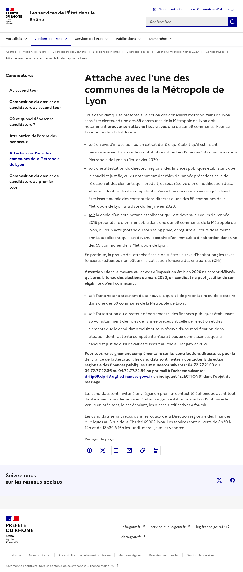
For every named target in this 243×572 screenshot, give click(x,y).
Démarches (158, 38)
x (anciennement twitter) (219, 480)
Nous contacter (171, 9)
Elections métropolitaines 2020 (177, 52)
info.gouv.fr (131, 526)
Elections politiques (106, 52)
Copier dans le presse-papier (142, 450)
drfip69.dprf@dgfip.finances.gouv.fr (118, 376)
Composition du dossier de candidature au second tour (35, 104)
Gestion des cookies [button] (200, 555)
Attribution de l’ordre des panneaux (33, 138)
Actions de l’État (48, 38)
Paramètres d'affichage (215, 9)
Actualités (14, 38)
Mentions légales (129, 555)
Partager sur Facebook (89, 450)
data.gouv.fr (131, 536)
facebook (232, 480)
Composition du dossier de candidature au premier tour (34, 181)
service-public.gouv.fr (168, 526)
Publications (126, 38)
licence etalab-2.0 (102, 566)
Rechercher (232, 22)
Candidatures (215, 52)
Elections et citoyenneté (70, 52)
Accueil (11, 52)
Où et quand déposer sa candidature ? (31, 121)
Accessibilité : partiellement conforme (84, 555)
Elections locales (138, 52)
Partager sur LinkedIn (116, 450)
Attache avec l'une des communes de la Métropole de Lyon (34, 158)
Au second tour (23, 90)
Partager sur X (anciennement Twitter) (102, 450)
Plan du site (13, 555)
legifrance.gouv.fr (210, 526)
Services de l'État (89, 38)
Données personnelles (164, 555)
